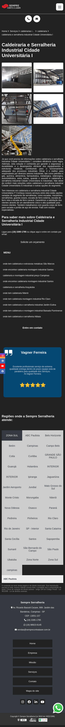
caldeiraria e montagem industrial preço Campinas (26, 275)
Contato (33, 681)
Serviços (32, 672)
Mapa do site (32, 691)
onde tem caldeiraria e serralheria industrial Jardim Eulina (29, 305)
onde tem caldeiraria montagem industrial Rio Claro (26, 299)
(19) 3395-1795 (19, 232)
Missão (32, 662)
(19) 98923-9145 (32, 625)
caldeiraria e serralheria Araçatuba (19, 287)
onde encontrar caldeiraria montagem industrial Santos (28, 269)
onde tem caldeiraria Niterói (15, 293)
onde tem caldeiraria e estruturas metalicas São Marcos (28, 264)
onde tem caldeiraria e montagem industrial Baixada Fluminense (32, 311)
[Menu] (59, 7)
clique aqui (35, 232)
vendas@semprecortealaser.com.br (32, 629)
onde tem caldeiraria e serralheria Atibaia (22, 316)
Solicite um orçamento (32, 242)
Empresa (32, 653)
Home (32, 643)
